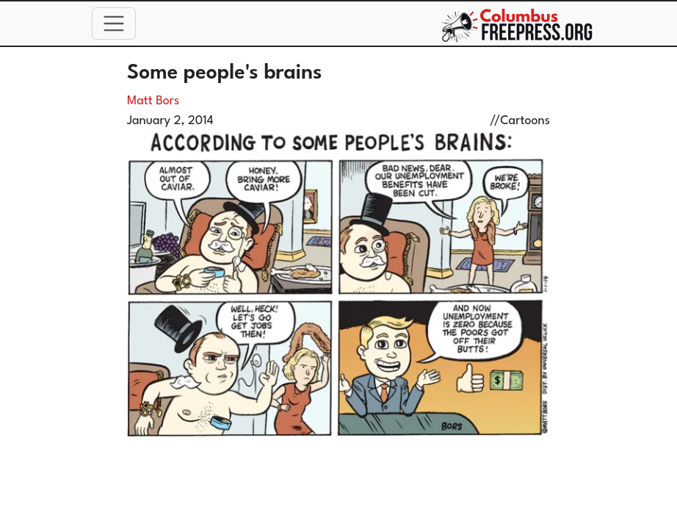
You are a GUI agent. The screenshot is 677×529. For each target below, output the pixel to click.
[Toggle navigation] (114, 23)
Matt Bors (153, 101)
